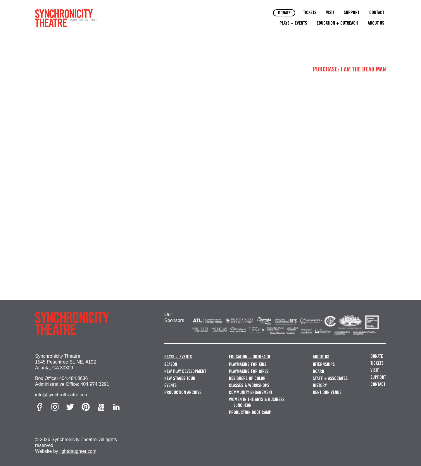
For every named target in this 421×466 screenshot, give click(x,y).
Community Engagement (250, 392)
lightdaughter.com (77, 451)
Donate (284, 13)
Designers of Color (247, 378)
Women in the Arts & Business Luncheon (256, 402)
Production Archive (182, 392)
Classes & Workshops (249, 385)
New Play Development (185, 371)
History (320, 385)
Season (170, 364)
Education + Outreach (337, 23)
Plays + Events (293, 23)
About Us (376, 23)
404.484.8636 (73, 378)
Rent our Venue (327, 392)
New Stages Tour (179, 378)
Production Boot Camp (250, 412)
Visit (330, 12)
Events (170, 385)
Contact (376, 12)
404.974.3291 (94, 384)
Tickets (309, 12)
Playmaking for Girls (248, 371)
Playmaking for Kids (247, 364)
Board (318, 371)
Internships (324, 364)
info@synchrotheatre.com (62, 394)
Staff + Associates (330, 378)
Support (351, 12)
